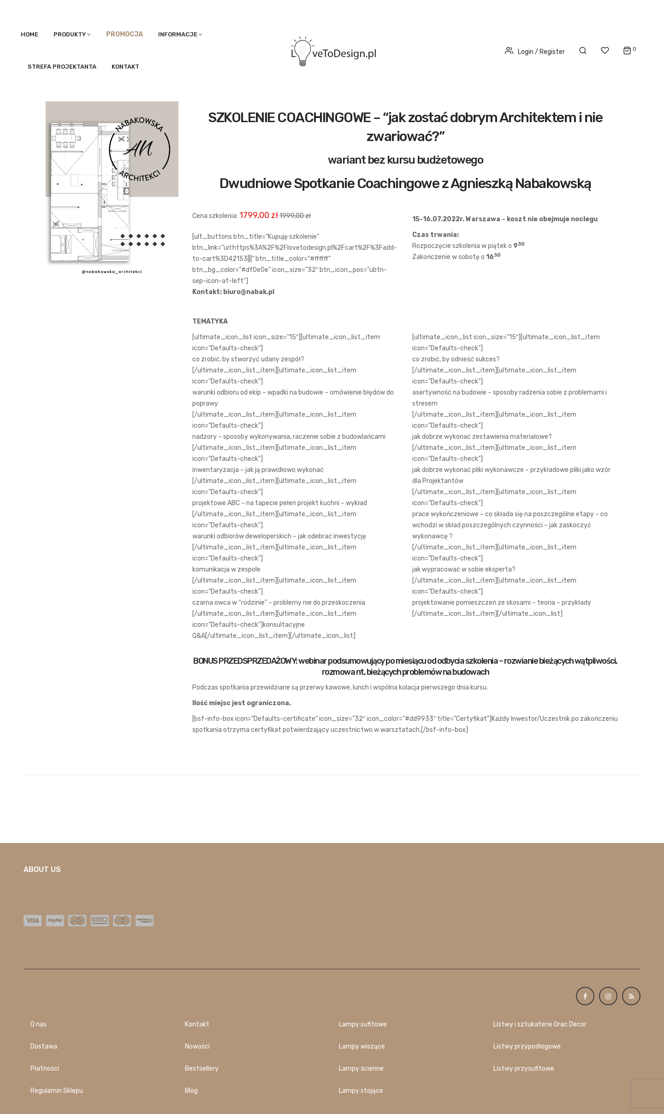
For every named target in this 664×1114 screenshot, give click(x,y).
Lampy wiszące (362, 1046)
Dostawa (43, 1046)
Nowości (197, 1046)
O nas (38, 1024)
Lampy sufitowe (363, 1024)
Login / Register (535, 52)
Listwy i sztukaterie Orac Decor (540, 1024)
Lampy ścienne (361, 1069)
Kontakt (125, 66)
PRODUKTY (69, 34)
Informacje (177, 34)
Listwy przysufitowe (523, 1069)
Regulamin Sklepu (56, 1091)
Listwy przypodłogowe (527, 1046)
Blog (191, 1091)
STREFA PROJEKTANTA (62, 66)
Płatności (44, 1069)
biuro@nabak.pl (248, 292)
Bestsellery (202, 1069)
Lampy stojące (361, 1091)
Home (29, 34)
